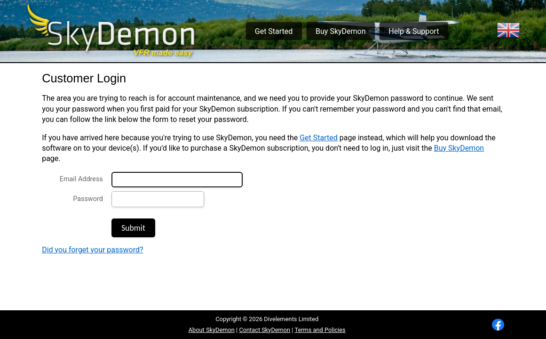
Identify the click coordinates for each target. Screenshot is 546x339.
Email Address (81, 179)
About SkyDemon (212, 329)
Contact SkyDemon (264, 329)
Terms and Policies (319, 329)
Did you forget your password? (92, 249)
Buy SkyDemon (340, 31)
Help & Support (413, 31)
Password (88, 199)
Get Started (274, 31)
